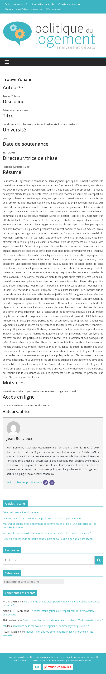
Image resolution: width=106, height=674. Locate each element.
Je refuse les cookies (57, 667)
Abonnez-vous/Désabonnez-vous (23, 9)
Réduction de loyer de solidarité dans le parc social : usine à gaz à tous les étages (48, 538)
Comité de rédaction (69, 4)
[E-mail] (52, 482)
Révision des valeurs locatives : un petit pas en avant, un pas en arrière (42, 518)
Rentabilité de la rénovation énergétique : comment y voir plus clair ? (50, 626)
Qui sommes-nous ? (16, 4)
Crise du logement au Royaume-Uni (22, 512)
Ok (37, 667)
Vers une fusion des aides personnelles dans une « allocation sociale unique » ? (47, 533)
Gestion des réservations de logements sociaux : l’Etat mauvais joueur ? (63, 620)
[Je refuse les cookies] (101, 663)
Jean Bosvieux (19, 438)
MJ (4, 626)
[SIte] (45, 482)
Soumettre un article (42, 4)
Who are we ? (53, 9)
